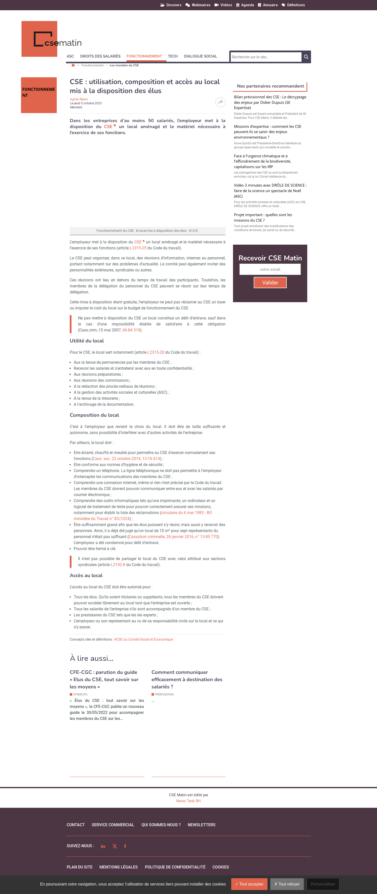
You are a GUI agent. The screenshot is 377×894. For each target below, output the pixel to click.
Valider (270, 283)
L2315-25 (138, 248)
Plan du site (79, 867)
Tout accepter (249, 884)
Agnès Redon (79, 99)
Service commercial (113, 824)
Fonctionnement (93, 65)
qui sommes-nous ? (161, 824)
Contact (76, 824)
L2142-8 (118, 564)
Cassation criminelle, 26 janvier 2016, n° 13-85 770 (173, 536)
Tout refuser (287, 884)
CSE (108, 127)
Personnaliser (323, 884)
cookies (220, 867)
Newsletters (202, 824)
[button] (72, 55)
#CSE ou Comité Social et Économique (143, 639)
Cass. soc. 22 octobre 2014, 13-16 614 (126, 458)
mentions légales (119, 867)
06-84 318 (131, 330)
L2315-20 (156, 352)
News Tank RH (188, 801)
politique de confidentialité (175, 867)
